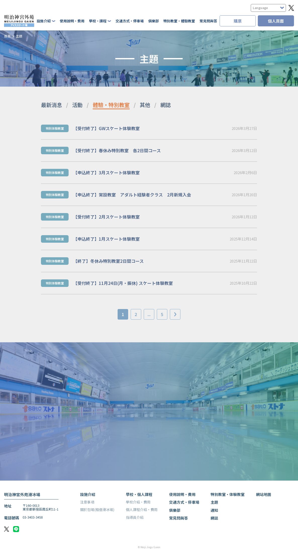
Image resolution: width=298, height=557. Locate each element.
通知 (214, 510)
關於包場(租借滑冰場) (97, 509)
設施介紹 (87, 494)
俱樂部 (153, 20)
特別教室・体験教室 (227, 494)
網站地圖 (263, 494)
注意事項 (87, 501)
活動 (77, 105)
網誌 (165, 105)
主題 (19, 36)
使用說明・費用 (72, 20)
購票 (238, 21)
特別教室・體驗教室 (179, 20)
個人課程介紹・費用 (142, 509)
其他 (145, 105)
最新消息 (51, 105)
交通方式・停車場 (130, 20)
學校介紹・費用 (138, 501)
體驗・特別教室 (111, 105)
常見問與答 (208, 20)
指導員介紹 (134, 517)
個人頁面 (276, 21)
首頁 (7, 36)
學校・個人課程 (139, 494)
